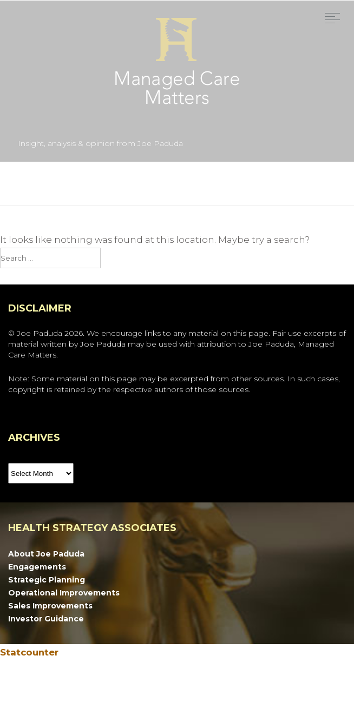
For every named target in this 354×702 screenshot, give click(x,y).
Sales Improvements (50, 606)
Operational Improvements (64, 593)
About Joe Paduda (46, 554)
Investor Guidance (46, 619)
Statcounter (29, 652)
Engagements (37, 567)
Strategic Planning (46, 580)
